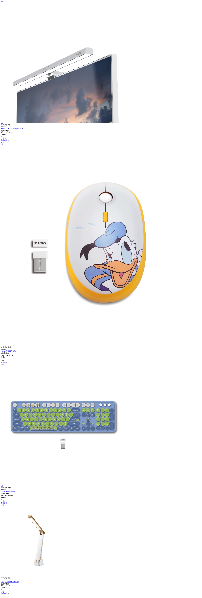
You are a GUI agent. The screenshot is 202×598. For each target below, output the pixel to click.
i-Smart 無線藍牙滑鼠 (8, 351)
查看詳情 (4, 140)
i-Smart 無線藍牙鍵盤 (8, 491)
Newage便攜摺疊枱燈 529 (10, 582)
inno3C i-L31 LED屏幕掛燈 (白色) (12, 129)
